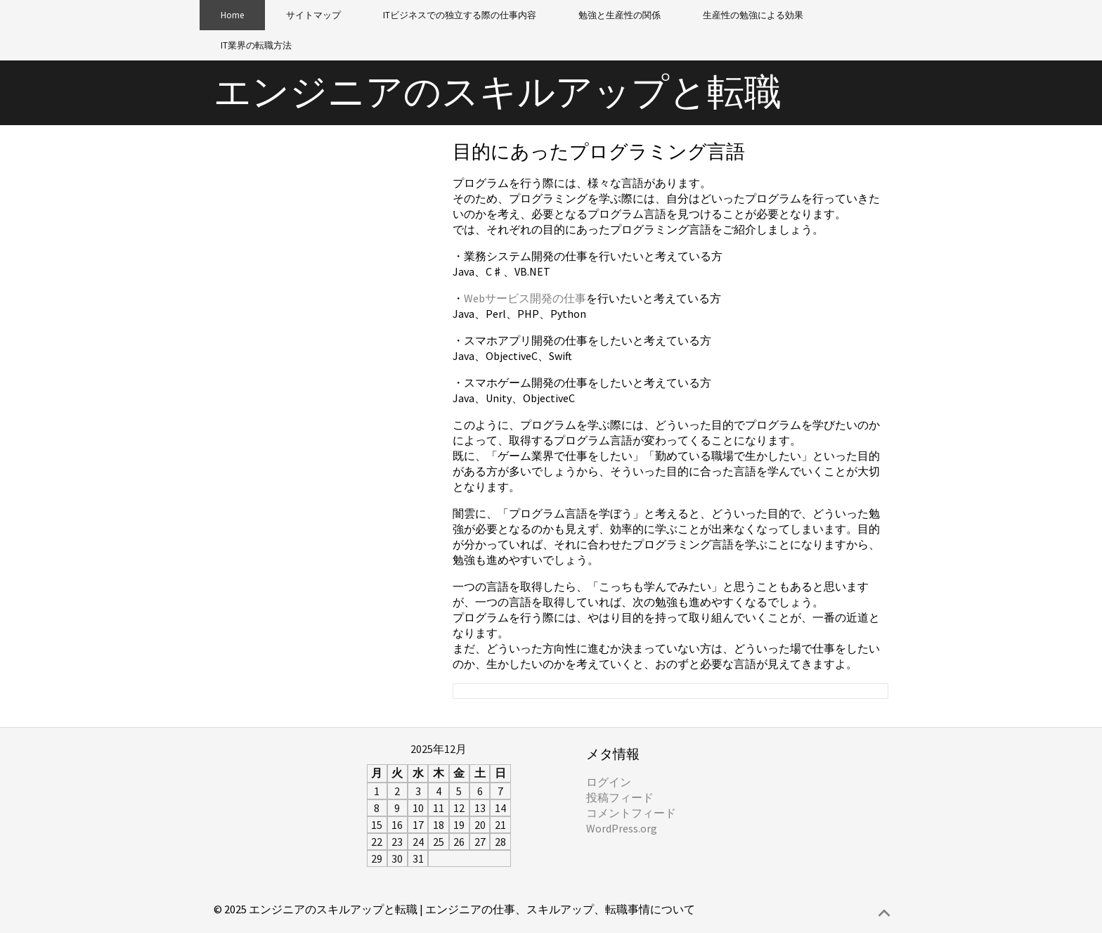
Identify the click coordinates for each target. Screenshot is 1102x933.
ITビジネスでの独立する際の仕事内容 (459, 15)
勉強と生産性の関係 (619, 15)
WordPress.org (621, 828)
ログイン (608, 782)
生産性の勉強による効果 (753, 15)
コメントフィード (631, 813)
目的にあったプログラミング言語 (599, 151)
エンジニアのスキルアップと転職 (498, 91)
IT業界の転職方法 (256, 45)
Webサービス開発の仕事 (525, 298)
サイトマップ (313, 15)
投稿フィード (620, 797)
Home (232, 15)
